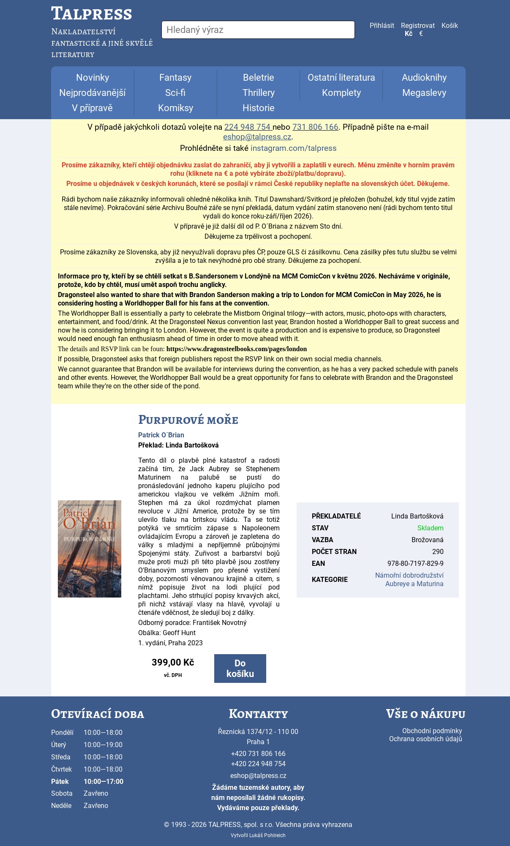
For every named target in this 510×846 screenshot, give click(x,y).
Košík (450, 26)
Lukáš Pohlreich (267, 835)
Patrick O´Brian (161, 435)
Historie (259, 108)
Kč (408, 34)
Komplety (341, 92)
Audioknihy (424, 77)
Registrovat (418, 26)
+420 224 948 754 (258, 764)
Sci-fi (175, 92)
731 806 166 (315, 127)
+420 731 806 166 (258, 754)
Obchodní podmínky (432, 731)
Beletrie (258, 77)
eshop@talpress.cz (258, 776)
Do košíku (240, 668)
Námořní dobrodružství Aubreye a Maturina (409, 579)
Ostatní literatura (341, 77)
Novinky (92, 77)
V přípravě (92, 108)
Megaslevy (424, 92)
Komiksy (175, 108)
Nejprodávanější (92, 92)
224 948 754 (247, 127)
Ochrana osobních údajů (425, 739)
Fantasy (175, 77)
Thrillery (259, 92)
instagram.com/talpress (294, 148)
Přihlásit (382, 26)
